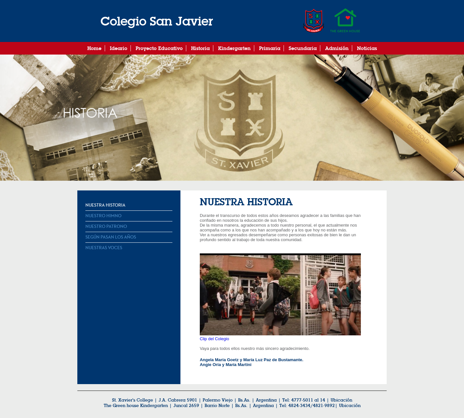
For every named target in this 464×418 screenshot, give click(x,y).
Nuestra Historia (105, 205)
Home (94, 48)
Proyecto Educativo (159, 48)
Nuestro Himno (103, 216)
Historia (200, 48)
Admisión (337, 48)
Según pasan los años (110, 237)
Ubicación (350, 405)
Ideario (118, 48)
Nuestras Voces (103, 248)
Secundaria (303, 48)
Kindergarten (234, 48)
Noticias (367, 48)
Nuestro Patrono (106, 226)
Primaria (269, 48)
